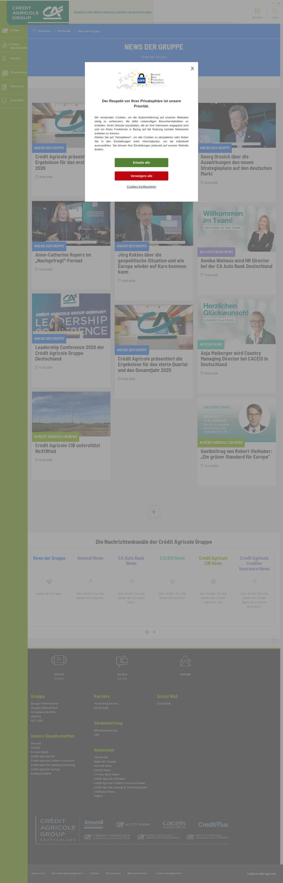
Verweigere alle (141, 176)
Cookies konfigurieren (141, 186)
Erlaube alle (141, 162)
